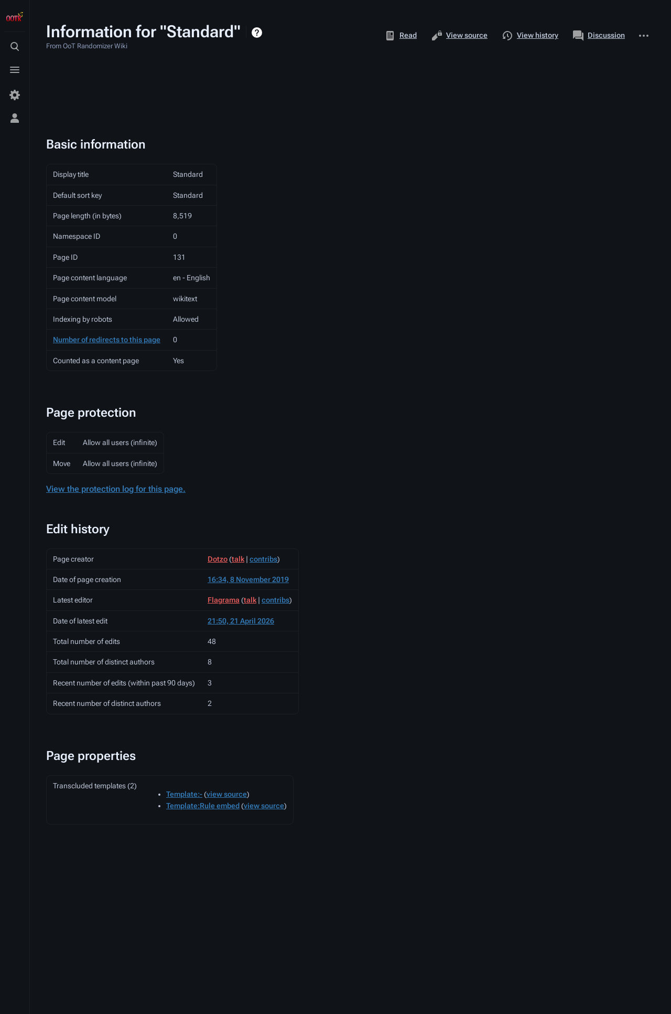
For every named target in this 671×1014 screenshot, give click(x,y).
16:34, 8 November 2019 (248, 579)
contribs (263, 559)
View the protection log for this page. (116, 489)
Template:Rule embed (203, 805)
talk (238, 559)
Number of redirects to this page (106, 339)
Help (258, 32)
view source (227, 794)
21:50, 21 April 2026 (241, 621)
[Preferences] (14, 95)
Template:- (184, 794)
